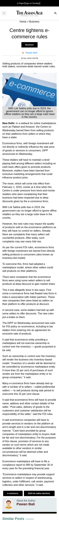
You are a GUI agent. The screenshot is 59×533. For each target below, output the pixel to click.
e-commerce (13, 493)
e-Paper (20, 3)
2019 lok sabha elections (39, 493)
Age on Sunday (32, 3)
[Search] (55, 13)
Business (29, 45)
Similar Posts (13, 519)
